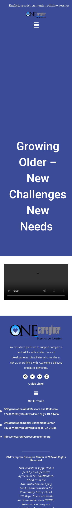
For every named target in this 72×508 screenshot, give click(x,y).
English (14, 5)
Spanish (25, 5)
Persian (64, 5)
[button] (36, 25)
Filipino (52, 5)
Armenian (39, 5)
